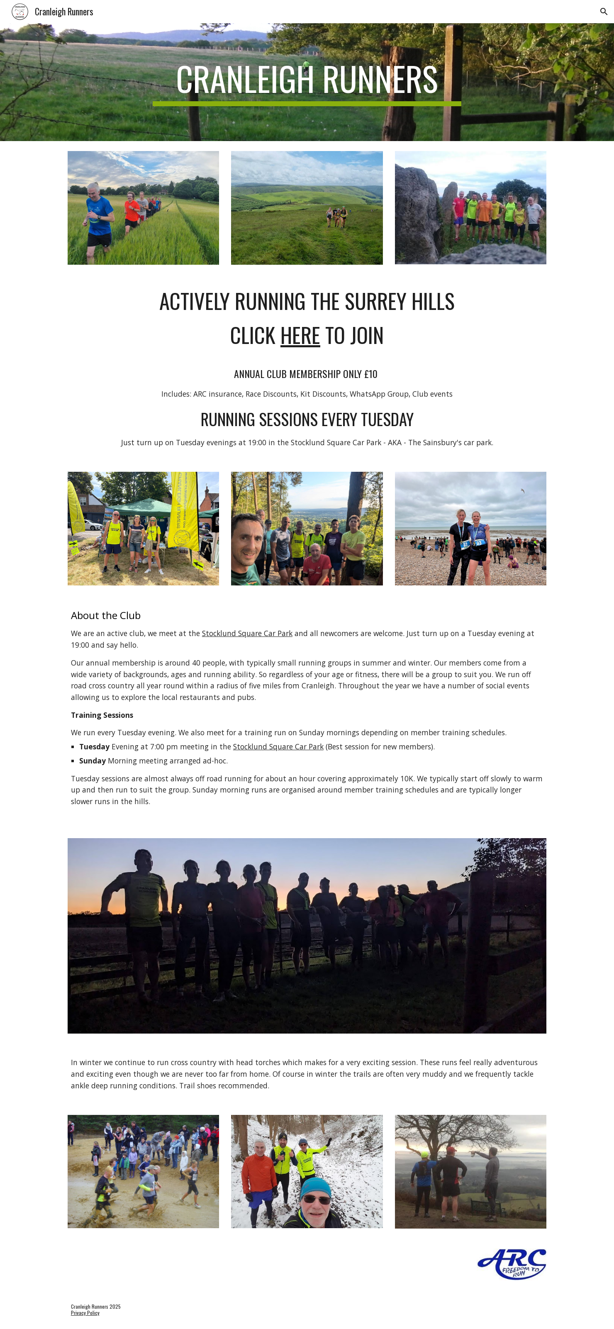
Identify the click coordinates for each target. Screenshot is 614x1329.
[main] (307, 82)
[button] (604, 12)
